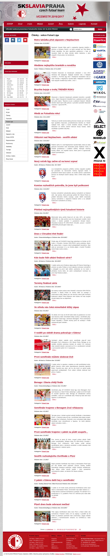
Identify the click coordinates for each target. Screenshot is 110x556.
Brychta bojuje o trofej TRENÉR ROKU (54, 89)
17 (74, 529)
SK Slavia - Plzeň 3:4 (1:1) (36, 542)
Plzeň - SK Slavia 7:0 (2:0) (36, 544)
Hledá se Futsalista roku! (47, 113)
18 (75, 529)
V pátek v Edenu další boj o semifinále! (54, 480)
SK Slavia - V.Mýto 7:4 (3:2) (36, 548)
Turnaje (8, 149)
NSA (52, 544)
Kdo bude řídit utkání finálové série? (53, 257)
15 (70, 529)
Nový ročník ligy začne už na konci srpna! (55, 161)
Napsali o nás (10, 134)
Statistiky (9, 146)
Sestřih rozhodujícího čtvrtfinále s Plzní (54, 456)
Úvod (20, 24)
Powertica (54, 538)
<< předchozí (49, 529)
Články (8, 115)
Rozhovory (9, 143)
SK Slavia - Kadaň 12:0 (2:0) (36, 538)
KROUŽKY (69, 544)
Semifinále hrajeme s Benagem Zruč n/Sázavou (58, 408)
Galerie (71, 24)
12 (64, 529)
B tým (8, 112)
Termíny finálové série (45, 283)
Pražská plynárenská (56, 542)
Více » (54, 57)
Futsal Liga (9, 121)
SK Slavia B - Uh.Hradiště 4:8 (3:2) (38, 546)
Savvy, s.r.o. (76, 554)
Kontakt (94, 24)
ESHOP (10, 24)
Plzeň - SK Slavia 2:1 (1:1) (36, 540)
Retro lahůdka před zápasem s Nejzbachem (56, 40)
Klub (7, 128)
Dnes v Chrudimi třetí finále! (48, 234)
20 (80, 529)
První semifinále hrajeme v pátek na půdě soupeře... (61, 432)
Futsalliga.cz (69, 540)
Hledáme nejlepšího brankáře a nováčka (55, 65)
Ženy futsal (9, 159)
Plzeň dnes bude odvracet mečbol (51, 504)
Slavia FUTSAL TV (71, 538)
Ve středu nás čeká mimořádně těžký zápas (56, 307)
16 (72, 529)
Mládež (40, 24)
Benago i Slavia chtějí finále (48, 382)
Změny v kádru (10, 156)
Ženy (61, 24)
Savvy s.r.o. (54, 546)
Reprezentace (10, 140)
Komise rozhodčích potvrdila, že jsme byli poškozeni (61, 185)
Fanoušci (9, 118)
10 (60, 529)
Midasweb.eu (54, 548)
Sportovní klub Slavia (71, 548)
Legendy (82, 24)
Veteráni (8, 153)
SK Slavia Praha (70, 546)
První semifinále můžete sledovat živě (53, 357)
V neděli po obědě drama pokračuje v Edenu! (57, 332)
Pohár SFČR (10, 137)
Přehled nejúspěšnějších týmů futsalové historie (59, 209)
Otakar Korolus (59, 554)
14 (68, 529)
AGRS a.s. (54, 540)
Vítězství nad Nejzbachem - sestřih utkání (55, 137)
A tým (29, 24)
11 (62, 529)
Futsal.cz (68, 542)
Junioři (51, 24)
